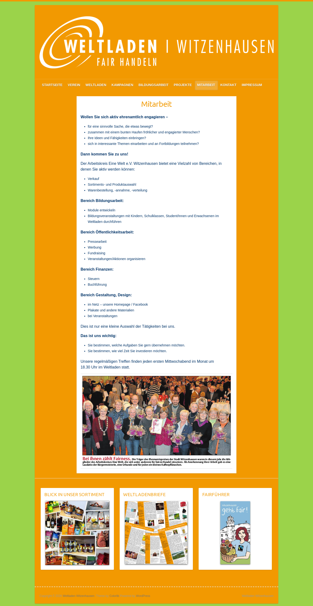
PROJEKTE (183, 85)
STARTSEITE (52, 85)
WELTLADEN (95, 85)
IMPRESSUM (252, 85)
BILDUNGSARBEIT (153, 85)
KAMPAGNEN (122, 85)
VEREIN (74, 85)
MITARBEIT (206, 85)
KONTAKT (228, 85)
